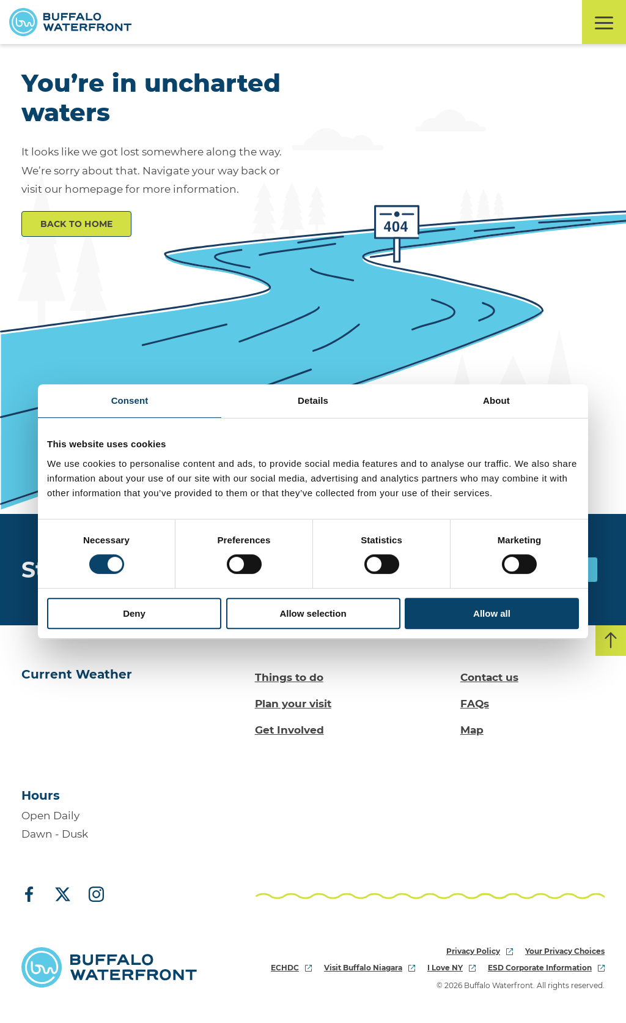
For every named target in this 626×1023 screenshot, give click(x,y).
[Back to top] (610, 640)
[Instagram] (91, 895)
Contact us (489, 677)
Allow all (491, 613)
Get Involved (289, 730)
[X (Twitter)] (62, 895)
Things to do (289, 677)
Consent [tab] (130, 400)
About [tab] (496, 400)
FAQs (474, 704)
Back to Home (76, 223)
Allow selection (312, 613)
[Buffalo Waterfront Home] (70, 22)
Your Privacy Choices (565, 951)
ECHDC (291, 967)
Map (472, 730)
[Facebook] (33, 895)
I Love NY (451, 967)
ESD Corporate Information (546, 967)
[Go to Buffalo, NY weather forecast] (71, 731)
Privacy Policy (479, 951)
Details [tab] (313, 400)
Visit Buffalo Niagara (369, 967)
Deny (134, 613)
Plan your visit (293, 704)
